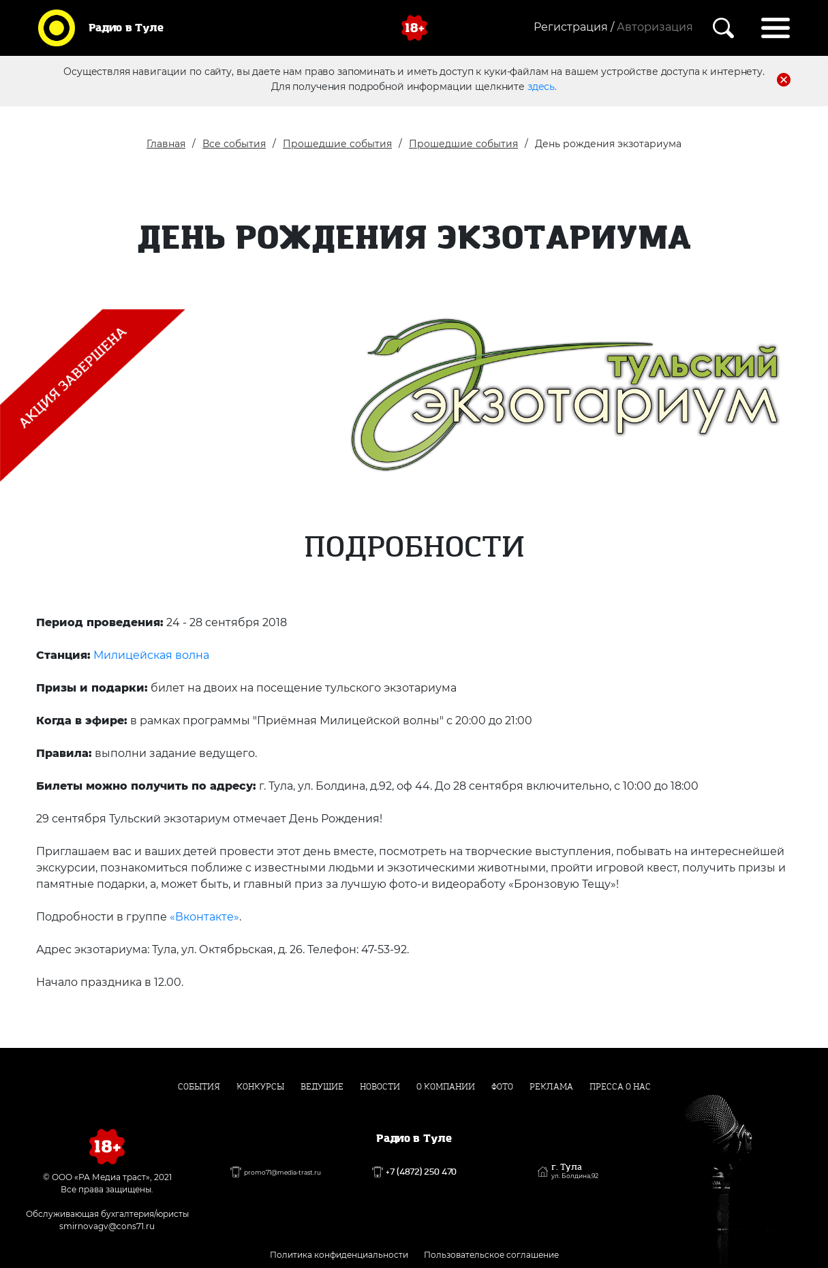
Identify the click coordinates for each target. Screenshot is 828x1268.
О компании (445, 1086)
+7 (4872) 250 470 (421, 1171)
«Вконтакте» (204, 916)
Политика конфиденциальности (339, 1255)
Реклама (551, 1086)
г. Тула (574, 1171)
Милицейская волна (151, 655)
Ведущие (322, 1086)
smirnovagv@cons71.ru (107, 1226)
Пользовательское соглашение (491, 1255)
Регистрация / (574, 26)
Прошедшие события (337, 144)
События (199, 1086)
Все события (234, 144)
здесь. (542, 86)
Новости (380, 1086)
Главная (166, 144)
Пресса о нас (620, 1086)
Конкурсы (260, 1086)
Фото (502, 1086)
